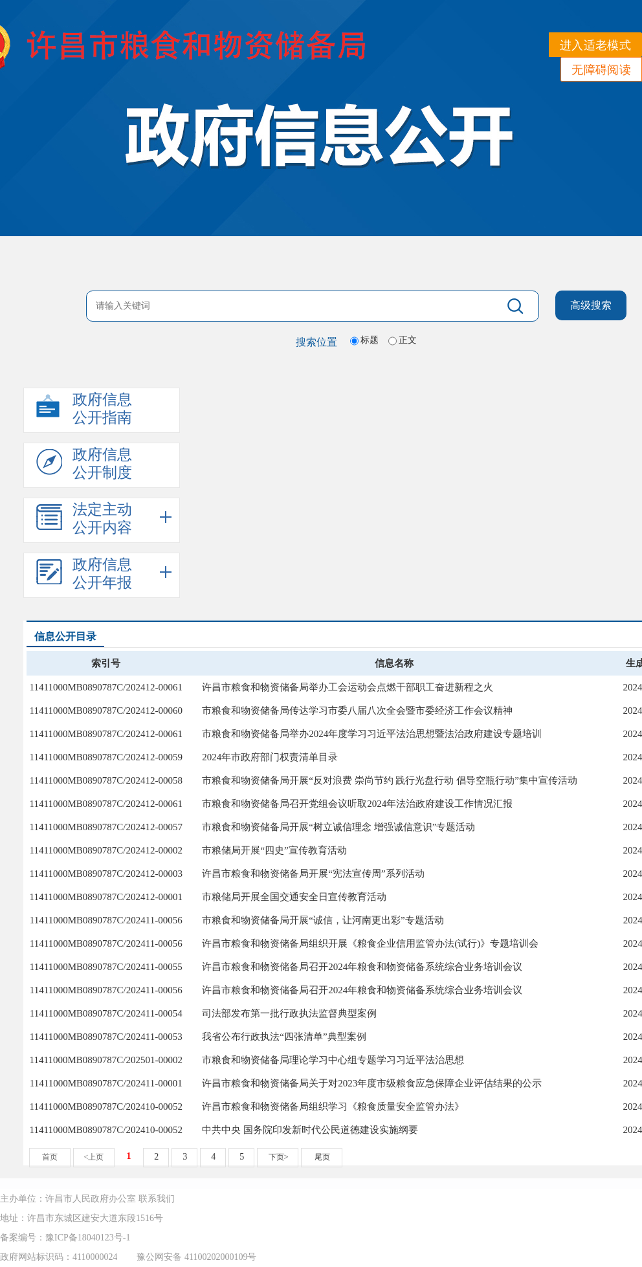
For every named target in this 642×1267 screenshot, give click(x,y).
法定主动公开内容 (84, 518)
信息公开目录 (65, 636)
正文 (408, 340)
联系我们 (156, 1199)
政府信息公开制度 (84, 463)
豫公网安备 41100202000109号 (196, 1257)
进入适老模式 (595, 45)
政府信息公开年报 (84, 573)
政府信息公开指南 (84, 408)
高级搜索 (591, 305)
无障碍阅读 (601, 69)
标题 (369, 340)
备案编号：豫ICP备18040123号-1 (65, 1237)
